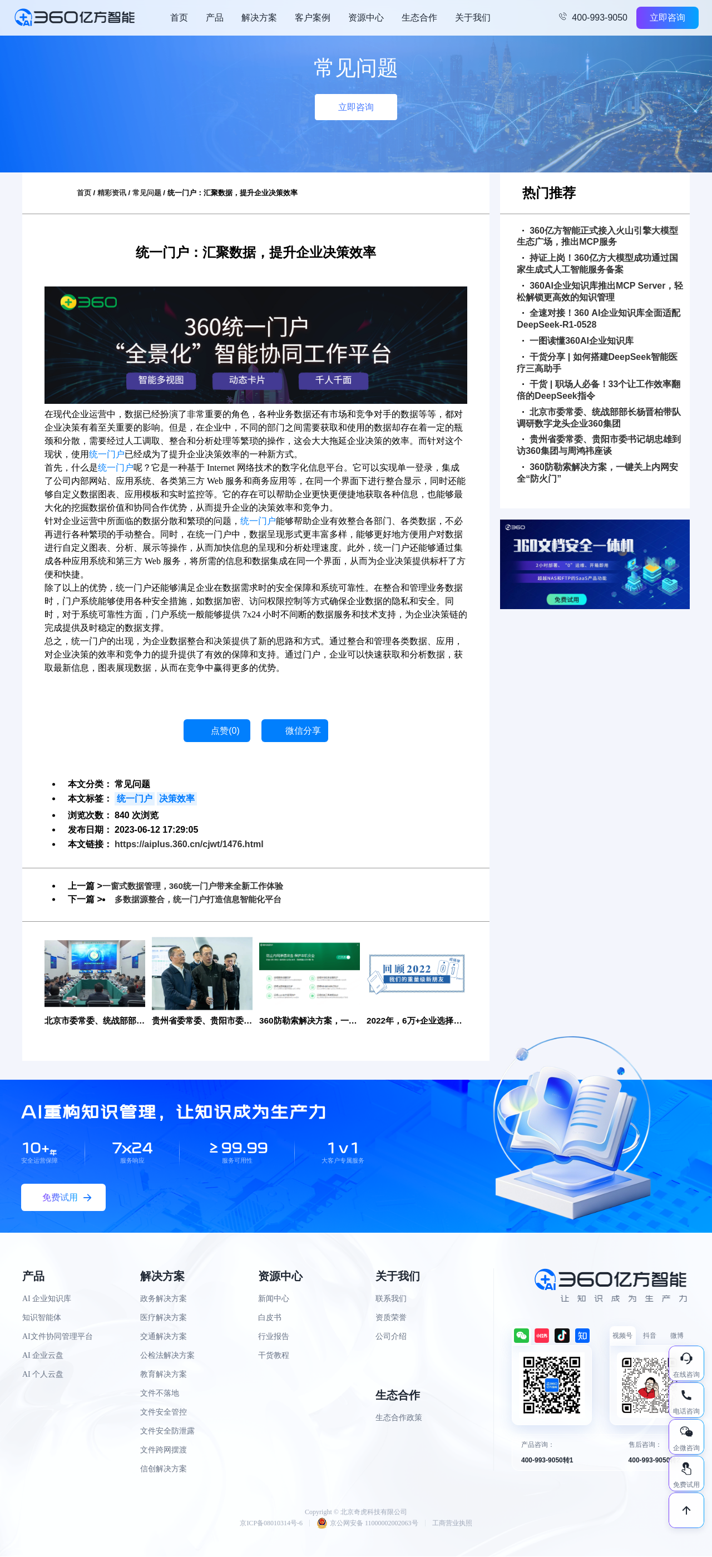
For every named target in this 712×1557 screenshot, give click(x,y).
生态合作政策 (398, 1418)
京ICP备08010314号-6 (271, 1524)
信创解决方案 (163, 1469)
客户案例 (312, 17)
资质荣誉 (391, 1318)
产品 (215, 17)
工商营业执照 (452, 1524)
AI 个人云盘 (42, 1375)
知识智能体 (41, 1318)
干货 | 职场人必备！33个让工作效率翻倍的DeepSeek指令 (598, 390)
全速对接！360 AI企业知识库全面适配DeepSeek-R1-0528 (598, 318)
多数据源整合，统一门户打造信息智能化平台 (204, 899)
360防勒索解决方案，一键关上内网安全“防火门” (597, 472)
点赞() (225, 730)
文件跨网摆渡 (163, 1450)
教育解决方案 (163, 1375)
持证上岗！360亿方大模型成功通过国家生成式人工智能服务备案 (597, 263)
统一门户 (107, 454)
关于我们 (473, 17)
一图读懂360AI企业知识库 (578, 340)
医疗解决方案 (163, 1318)
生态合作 (419, 17)
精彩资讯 (111, 193)
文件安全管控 (163, 1412)
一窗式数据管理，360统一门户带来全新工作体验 (198, 886)
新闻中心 (273, 1299)
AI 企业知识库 (46, 1299)
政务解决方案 (163, 1299)
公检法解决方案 (167, 1356)
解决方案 (259, 17)
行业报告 (273, 1337)
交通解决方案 (163, 1337)
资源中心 (366, 17)
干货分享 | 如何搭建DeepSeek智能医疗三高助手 (597, 362)
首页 (179, 17)
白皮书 (269, 1318)
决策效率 (177, 798)
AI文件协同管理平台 (57, 1337)
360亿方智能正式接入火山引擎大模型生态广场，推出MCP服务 (597, 236)
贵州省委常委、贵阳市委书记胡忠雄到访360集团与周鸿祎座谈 (599, 445)
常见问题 (146, 193)
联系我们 (391, 1299)
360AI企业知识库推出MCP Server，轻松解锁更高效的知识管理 (600, 291)
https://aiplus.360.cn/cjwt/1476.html (189, 844)
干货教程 (273, 1356)
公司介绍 (391, 1337)
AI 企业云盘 (42, 1356)
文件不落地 (159, 1394)
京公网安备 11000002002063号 (367, 1523)
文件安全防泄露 (167, 1431)
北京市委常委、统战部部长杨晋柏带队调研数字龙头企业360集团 (599, 417)
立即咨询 (667, 17)
